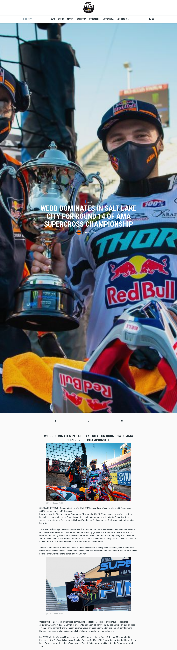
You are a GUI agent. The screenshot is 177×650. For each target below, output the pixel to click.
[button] (55, 421)
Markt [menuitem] (70, 19)
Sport (89, 202)
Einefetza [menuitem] (81, 19)
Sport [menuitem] (61, 19)
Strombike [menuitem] (94, 19)
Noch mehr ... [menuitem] (123, 20)
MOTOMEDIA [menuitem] (108, 19)
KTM (87, 232)
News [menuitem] (52, 19)
